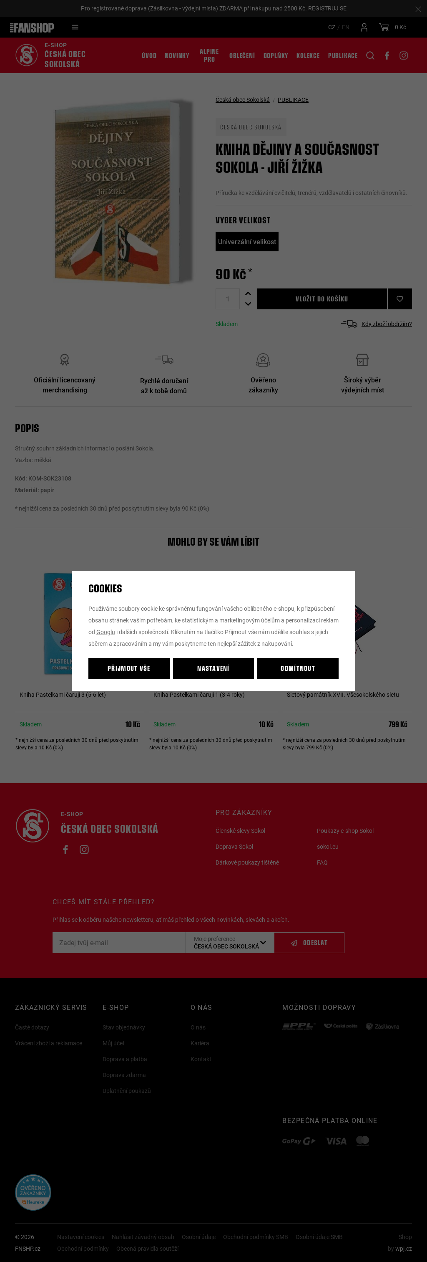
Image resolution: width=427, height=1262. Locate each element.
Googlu (105, 632)
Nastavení (213, 668)
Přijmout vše (129, 668)
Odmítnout (298, 668)
